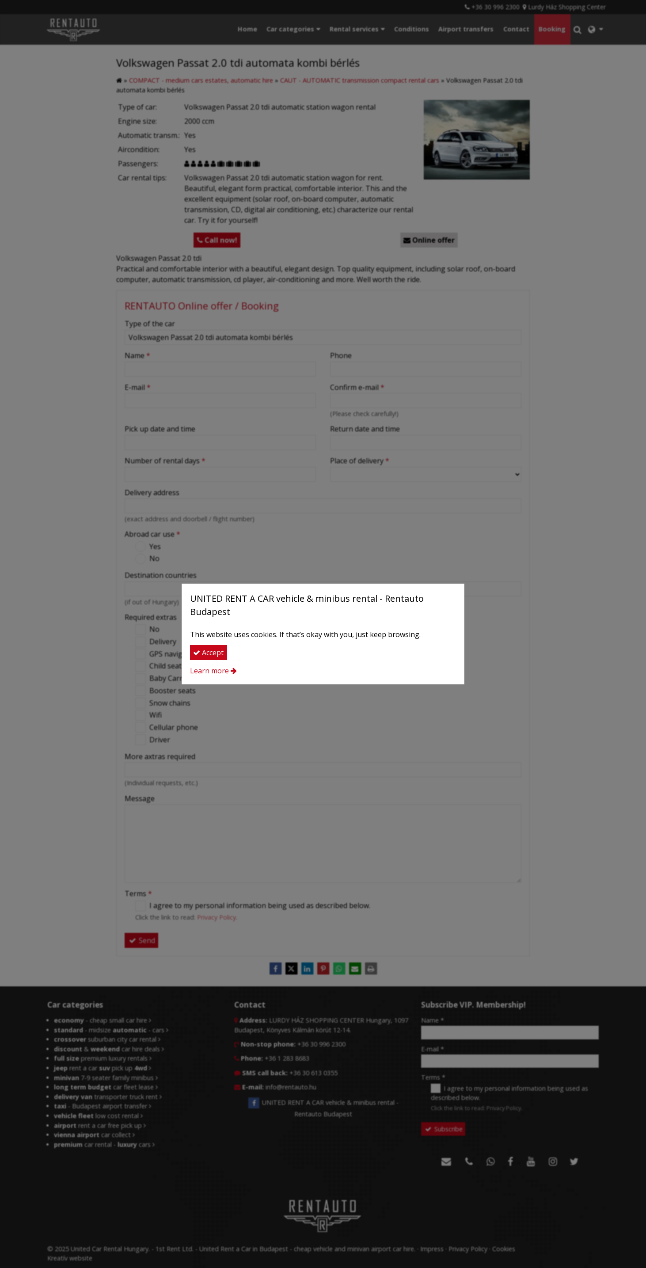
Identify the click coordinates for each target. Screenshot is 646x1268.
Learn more (209, 671)
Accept (208, 652)
